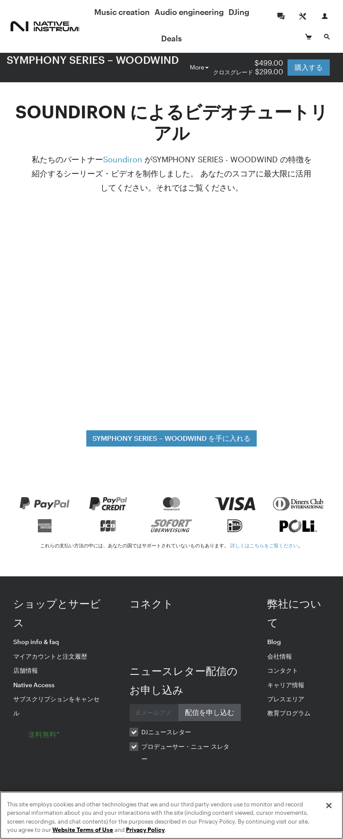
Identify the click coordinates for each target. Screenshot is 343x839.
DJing (169, 38)
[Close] (329, 805)
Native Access (34, 685)
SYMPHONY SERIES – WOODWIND (93, 59)
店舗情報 (25, 670)
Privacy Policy (145, 829)
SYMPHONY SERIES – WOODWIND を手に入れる (171, 438)
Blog (274, 641)
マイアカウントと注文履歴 (50, 656)
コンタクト (282, 670)
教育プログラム (288, 713)
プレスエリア (285, 699)
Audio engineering (211, 12)
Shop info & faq (36, 641)
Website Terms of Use (82, 829)
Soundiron (122, 159)
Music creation (144, 12)
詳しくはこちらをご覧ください (264, 545)
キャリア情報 (285, 685)
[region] (171, 815)
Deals (194, 38)
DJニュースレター (166, 732)
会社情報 (279, 656)
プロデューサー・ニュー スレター (185, 752)
